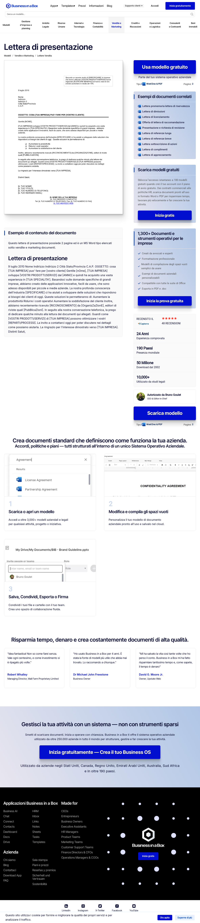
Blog (6, 865)
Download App (12, 875)
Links (35, 821)
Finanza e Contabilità (98, 25)
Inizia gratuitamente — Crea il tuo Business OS (100, 752)
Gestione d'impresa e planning (26, 25)
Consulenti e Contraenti (175, 25)
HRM (35, 811)
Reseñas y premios (44, 870)
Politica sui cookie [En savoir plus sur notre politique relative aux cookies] (145, 918)
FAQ (5, 880)
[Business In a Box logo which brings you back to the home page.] (22, 6)
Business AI (10, 811)
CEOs (64, 811)
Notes (36, 826)
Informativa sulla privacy (116, 918)
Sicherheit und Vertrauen (41, 877)
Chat (6, 816)
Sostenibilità (39, 884)
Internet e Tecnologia (79, 25)
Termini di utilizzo (87, 918)
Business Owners (71, 821)
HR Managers (69, 831)
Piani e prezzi (40, 865)
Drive (6, 842)
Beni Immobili (193, 25)
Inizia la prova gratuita (164, 301)
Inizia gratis (164, 215)
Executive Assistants (73, 826)
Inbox (35, 816)
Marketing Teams (72, 842)
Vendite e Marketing (116, 25)
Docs (6, 837)
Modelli (6, 25)
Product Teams (70, 837)
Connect (8, 821)
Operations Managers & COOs (80, 857)
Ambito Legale (45, 25)
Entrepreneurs (70, 816)
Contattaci (9, 870)
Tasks (35, 837)
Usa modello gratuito (165, 67)
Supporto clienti (133, 5)
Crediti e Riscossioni (135, 25)
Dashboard (10, 831)
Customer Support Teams (77, 847)
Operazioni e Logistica (155, 25)
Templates (38, 842)
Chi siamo (9, 860)
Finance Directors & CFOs (77, 852)
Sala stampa (40, 860)
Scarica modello (164, 413)
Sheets (36, 831)
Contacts (9, 826)
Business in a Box (64, 918)
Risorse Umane (61, 25)
